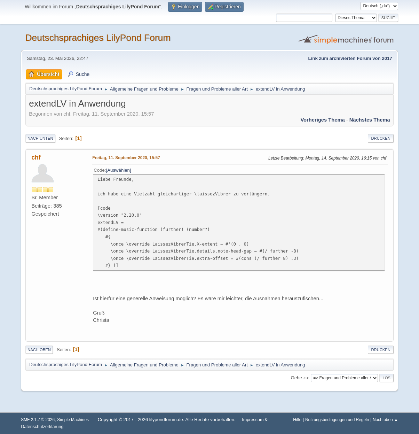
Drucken (380, 138)
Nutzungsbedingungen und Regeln (337, 419)
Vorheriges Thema (322, 120)
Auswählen (118, 170)
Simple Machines (73, 419)
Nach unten (40, 138)
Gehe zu (299, 377)
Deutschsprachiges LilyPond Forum (98, 37)
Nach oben (39, 350)
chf (35, 157)
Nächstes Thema (369, 120)
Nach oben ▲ (385, 419)
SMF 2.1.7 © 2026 (38, 419)
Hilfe (297, 419)
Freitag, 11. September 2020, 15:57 (126, 157)
